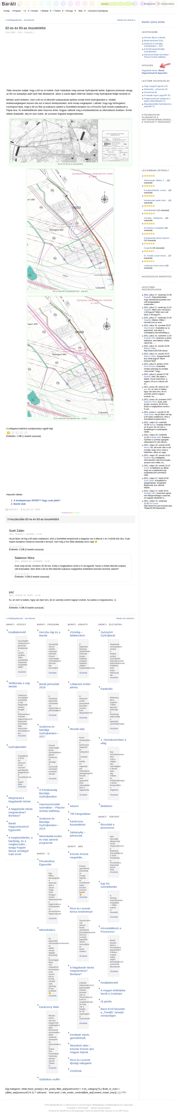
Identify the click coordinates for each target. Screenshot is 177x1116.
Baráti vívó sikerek (125, 20)
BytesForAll (99, 1111)
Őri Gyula (154, 503)
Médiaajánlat (98, 1105)
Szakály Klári (150, 338)
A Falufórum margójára (154, 228)
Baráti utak (20, 504)
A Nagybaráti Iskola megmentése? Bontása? (20, 812)
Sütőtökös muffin (49, 1079)
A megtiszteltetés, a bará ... (156, 190)
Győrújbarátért (17, 746)
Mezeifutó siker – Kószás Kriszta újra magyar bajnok (82, 1049)
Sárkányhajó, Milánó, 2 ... (155, 180)
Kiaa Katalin (149, 328)
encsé (146, 468)
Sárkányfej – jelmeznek (77, 834)
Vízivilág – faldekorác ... (154, 218)
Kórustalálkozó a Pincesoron (111, 930)
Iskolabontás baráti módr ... (156, 200)
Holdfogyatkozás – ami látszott (20, 20)
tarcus (146, 447)
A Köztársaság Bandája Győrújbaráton (48, 793)
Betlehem (106, 806)
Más (81, 11)
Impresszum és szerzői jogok (78, 1105)
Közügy (69, 11)
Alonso (152, 425)
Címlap (6, 11)
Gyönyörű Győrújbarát (98, 11)
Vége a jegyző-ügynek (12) (156, 86)
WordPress (64, 1111)
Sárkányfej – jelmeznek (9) (155, 89)
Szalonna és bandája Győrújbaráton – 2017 (49, 731)
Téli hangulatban (80, 813)
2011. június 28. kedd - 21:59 (24, 595)
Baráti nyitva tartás (153, 21)
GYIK (46, 1105)
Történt (57, 11)
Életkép (45, 11)
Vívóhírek (76, 1070)
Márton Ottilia (150, 348)
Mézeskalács (47, 929)
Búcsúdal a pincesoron (107, 826)
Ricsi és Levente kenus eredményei (81, 910)
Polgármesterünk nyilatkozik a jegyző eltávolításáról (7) (157, 99)
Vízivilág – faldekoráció (77, 634)
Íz (25, 11)
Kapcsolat (128, 1105)
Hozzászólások (167, 4)
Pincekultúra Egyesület (47, 863)
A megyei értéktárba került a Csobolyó (113, 992)
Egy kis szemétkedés (109, 885)
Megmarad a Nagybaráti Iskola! (19, 799)
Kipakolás (107, 688)
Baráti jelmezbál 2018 (153, 40)
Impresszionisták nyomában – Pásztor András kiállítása (52, 807)
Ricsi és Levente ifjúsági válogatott (80, 1061)
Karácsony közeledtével (77, 823)
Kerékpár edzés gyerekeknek (79, 1036)
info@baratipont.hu (113, 1105)
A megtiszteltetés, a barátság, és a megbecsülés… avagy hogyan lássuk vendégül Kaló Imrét (20, 846)
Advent (74, 806)
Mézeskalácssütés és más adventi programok (50, 839)
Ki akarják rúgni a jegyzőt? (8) (157, 95)
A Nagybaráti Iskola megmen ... (158, 238)
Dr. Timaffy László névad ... (156, 256)
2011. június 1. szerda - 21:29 (25, 534)
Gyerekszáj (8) (150, 92)
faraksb (147, 376)
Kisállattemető (17, 632)
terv (38, 509)
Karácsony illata (49, 1006)
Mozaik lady (77, 728)
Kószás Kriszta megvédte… (79, 855)
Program (17, 11)
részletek (22, 672)
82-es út (28, 509)
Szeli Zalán (149, 414)
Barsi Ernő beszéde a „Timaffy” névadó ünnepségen (113, 1012)
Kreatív (35, 11)
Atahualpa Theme (83, 1111)
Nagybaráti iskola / (154, 71)
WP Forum (123, 1111)
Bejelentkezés (56, 1105)
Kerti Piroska (149, 366)
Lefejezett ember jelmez (154, 265)
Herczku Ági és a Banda (154, 37)
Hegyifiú (147, 297)
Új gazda (106, 1001)
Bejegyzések (149, 4)
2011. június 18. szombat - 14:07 (32, 561)
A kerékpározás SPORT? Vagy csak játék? (37, 500)
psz (145, 389)
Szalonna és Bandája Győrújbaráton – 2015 (49, 823)
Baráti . (11, 3)
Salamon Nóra (150, 402)
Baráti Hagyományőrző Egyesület (18, 827)
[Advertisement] (70, 61)
